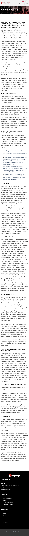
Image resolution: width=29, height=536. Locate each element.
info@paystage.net (5, 489)
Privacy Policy (11, 533)
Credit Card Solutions (8, 502)
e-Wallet (5, 500)
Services (5, 517)
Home (4, 513)
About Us (5, 520)
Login (20, 4)
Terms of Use (18, 533)
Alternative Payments (8, 504)
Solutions (5, 515)
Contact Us (5, 522)
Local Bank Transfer (7, 498)
